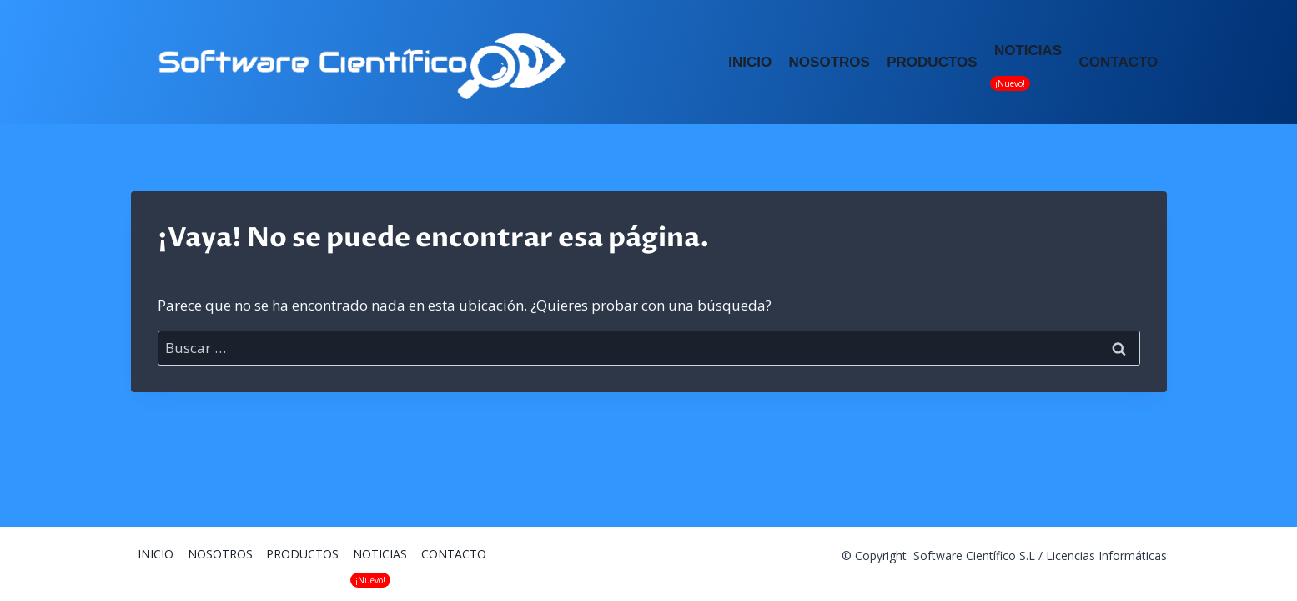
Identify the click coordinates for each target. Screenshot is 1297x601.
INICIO (750, 62)
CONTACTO (1119, 62)
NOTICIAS (1028, 50)
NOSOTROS (829, 62)
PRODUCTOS (932, 62)
